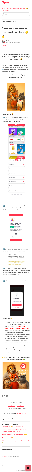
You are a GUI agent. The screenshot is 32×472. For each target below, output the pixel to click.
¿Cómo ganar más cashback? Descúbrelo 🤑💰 (16, 8)
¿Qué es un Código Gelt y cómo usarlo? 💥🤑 (14, 434)
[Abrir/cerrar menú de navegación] (29, 3)
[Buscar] (16, 14)
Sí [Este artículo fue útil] (11, 405)
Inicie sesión (4, 456)
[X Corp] (4, 396)
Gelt (3, 8)
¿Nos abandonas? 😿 (8, 437)
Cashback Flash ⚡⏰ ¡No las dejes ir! (12, 426)
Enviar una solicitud (22, 413)
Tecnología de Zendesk (24, 470)
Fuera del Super (5, 10)
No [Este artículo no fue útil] (20, 405)
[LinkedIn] (7, 396)
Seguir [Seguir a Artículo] (4, 45)
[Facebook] (2, 396)
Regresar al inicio (7, 419)
